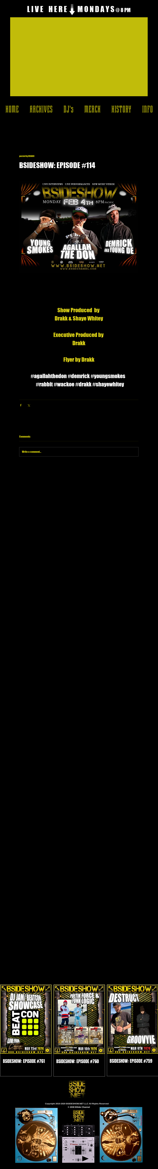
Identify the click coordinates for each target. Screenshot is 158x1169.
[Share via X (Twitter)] (28, 405)
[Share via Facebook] (20, 405)
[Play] (85, 1158)
